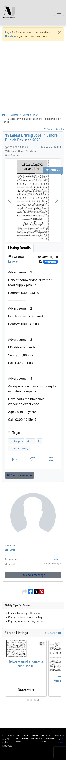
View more (52, 633)
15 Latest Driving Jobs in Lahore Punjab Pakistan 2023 (31, 138)
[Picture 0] (33, 237)
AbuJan (10, 550)
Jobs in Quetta (43, 738)
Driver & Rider (29, 115)
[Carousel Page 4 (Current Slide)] (38, 700)
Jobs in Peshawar (36, 737)
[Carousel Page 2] (31, 700)
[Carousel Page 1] (28, 700)
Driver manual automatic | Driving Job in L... (26, 664)
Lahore (13, 261)
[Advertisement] (33, 77)
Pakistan (14, 115)
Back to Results (53, 129)
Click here (11, 36)
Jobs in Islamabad (50, 737)
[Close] (60, 32)
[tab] (19, 248)
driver (30, 441)
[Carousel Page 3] (35, 700)
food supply (16, 441)
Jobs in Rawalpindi (27, 737)
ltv (39, 441)
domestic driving (19, 448)
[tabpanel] (33, 360)
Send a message (19, 475)
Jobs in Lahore (19, 738)
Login (8, 32)
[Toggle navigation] (59, 12)
